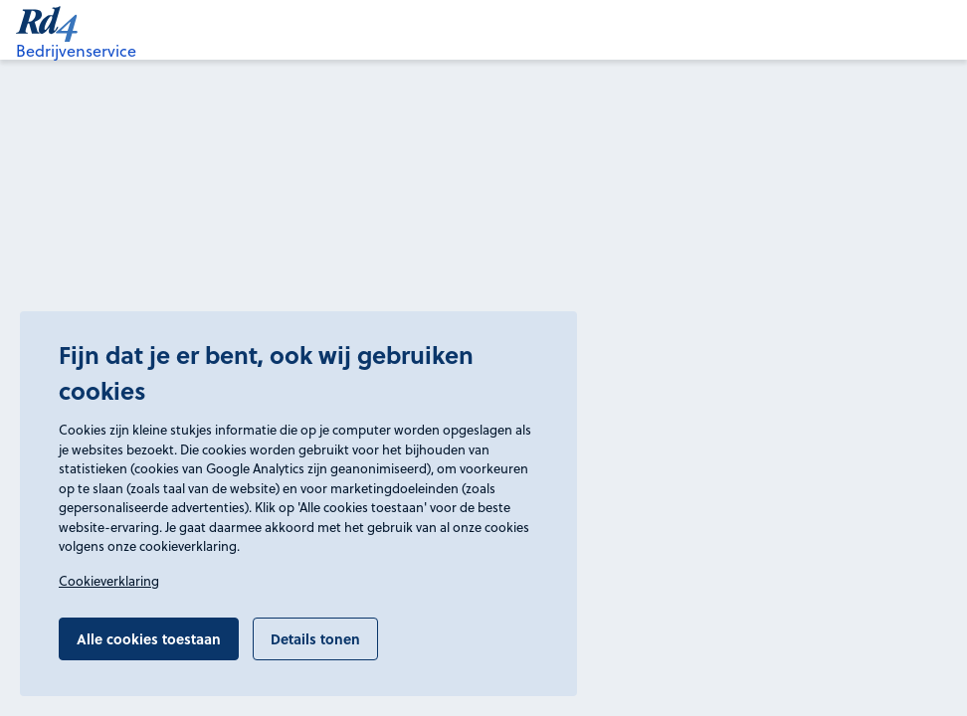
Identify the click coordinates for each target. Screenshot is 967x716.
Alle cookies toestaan (149, 638)
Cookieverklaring (109, 581)
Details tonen (315, 638)
